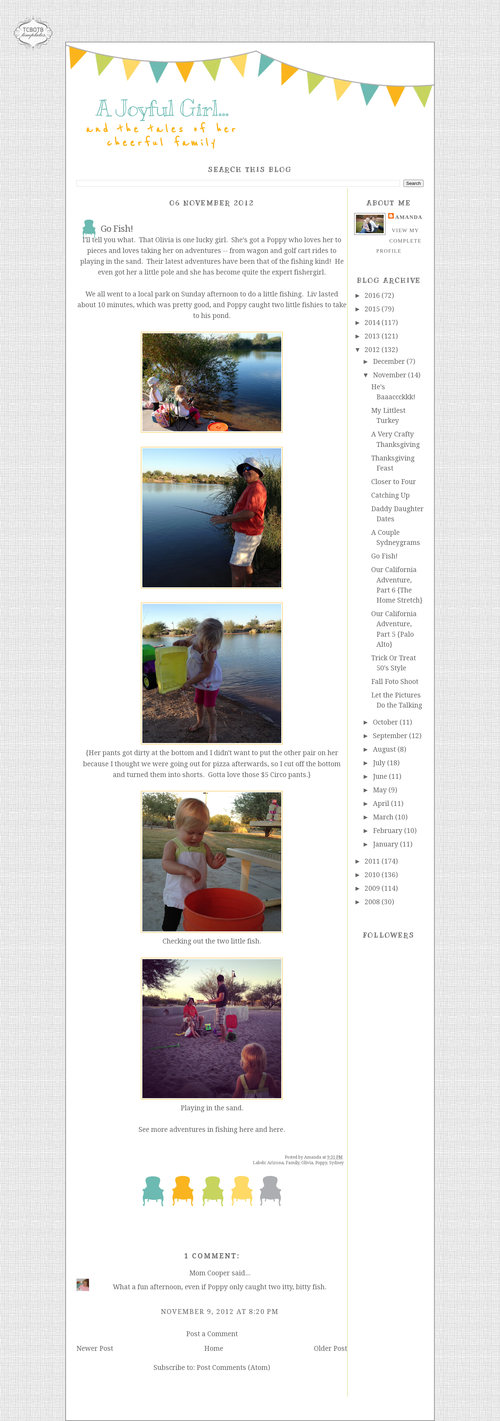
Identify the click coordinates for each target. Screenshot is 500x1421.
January (386, 844)
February (388, 831)
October (386, 722)
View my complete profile (399, 240)
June (381, 777)
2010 (373, 875)
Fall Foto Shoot (394, 682)
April (382, 804)
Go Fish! (384, 556)
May (381, 790)
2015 (373, 309)
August (385, 749)
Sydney (336, 1162)
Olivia (307, 1162)
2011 (373, 861)
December (390, 362)
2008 (373, 902)
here (246, 1130)
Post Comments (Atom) (233, 1368)
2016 (373, 296)
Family (292, 1162)
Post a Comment (212, 1334)
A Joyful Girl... (162, 108)
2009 (373, 888)
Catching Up (390, 495)
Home (213, 1349)
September (391, 736)
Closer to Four (393, 482)
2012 (373, 350)
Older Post (330, 1349)
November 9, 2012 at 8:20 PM (219, 1312)
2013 (373, 336)
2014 (373, 323)
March (384, 817)
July (380, 763)
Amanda (408, 217)
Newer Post (94, 1349)
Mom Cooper (209, 1273)
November (390, 375)
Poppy (321, 1162)
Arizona (275, 1162)
